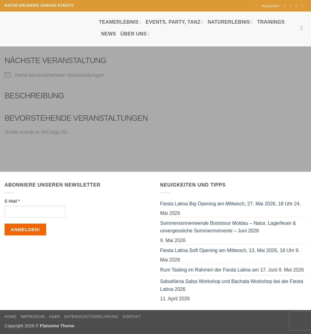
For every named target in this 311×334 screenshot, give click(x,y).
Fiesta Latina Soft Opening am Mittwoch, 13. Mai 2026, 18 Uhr (227, 250)
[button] (268, 6)
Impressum (33, 317)
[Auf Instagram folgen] (292, 6)
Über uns (134, 34)
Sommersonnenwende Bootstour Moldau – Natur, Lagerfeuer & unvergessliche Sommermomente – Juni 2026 (228, 227)
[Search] (303, 27)
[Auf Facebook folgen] (286, 6)
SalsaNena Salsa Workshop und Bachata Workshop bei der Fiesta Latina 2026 (231, 285)
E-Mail (12, 201)
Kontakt (132, 317)
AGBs (54, 317)
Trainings (271, 22)
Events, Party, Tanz (174, 22)
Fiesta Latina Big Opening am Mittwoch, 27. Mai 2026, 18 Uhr (226, 203)
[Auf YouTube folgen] (303, 6)
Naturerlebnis (230, 22)
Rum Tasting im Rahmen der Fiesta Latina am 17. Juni (218, 269)
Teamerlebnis (120, 22)
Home (10, 317)
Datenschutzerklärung (91, 317)
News (108, 33)
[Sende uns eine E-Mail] (297, 6)
